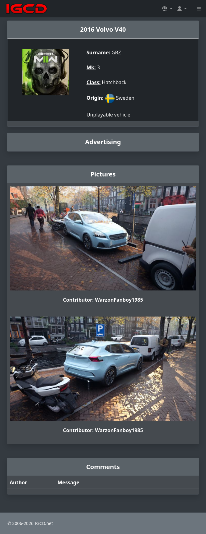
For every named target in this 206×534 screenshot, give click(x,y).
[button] (167, 8)
